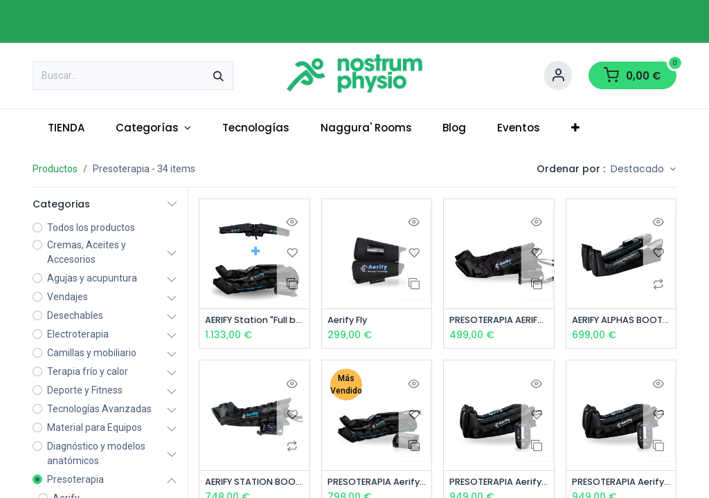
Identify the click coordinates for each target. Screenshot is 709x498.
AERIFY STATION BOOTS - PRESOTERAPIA (254, 483)
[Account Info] (558, 75)
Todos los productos (91, 227)
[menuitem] (66, 128)
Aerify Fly (350, 320)
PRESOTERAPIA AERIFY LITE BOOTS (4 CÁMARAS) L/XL (498, 320)
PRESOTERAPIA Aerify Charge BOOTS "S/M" (498, 483)
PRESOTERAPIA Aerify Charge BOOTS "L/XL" (621, 483)
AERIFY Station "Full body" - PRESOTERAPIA (254, 320)
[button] (643, 169)
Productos (55, 168)
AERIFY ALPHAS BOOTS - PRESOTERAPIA (621, 320)
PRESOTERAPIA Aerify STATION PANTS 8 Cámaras (377, 483)
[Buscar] (218, 75)
